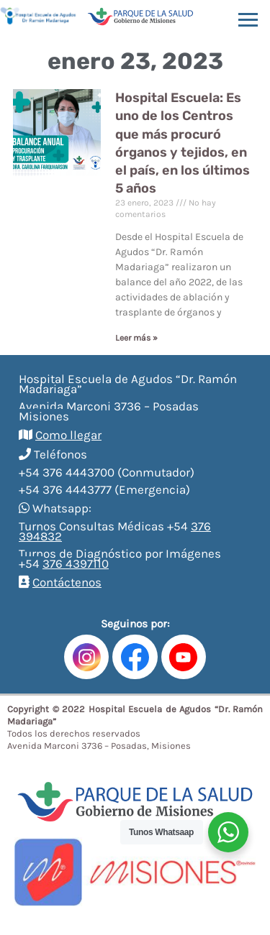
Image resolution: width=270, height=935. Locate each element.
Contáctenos (67, 582)
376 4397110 (75, 563)
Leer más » (136, 338)
